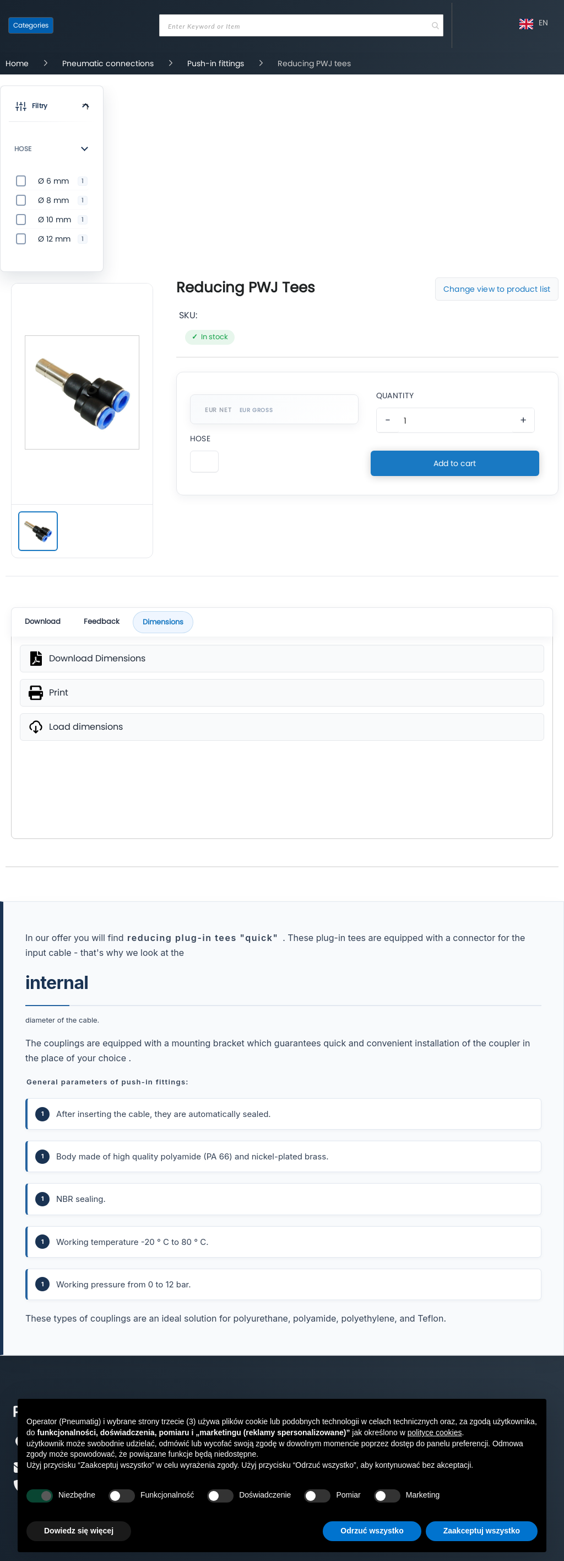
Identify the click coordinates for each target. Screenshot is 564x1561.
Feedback (102, 621)
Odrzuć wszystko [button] (371, 1530)
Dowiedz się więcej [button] (78, 1530)
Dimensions (163, 622)
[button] (52, 108)
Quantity (395, 395)
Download (43, 621)
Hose (200, 438)
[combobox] (301, 25)
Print (58, 692)
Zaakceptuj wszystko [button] (481, 1530)
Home (18, 63)
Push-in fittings (216, 63)
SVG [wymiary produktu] (282, 788)
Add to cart (454, 463)
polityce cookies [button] (435, 1432)
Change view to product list (496, 289)
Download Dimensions (97, 658)
